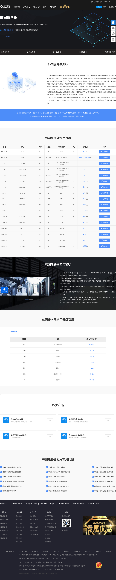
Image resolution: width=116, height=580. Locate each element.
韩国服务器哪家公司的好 (10, 491)
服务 (44, 7)
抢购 (50, 420)
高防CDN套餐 (34, 527)
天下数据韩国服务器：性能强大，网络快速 (15, 467)
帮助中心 (66, 551)
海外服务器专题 (32, 504)
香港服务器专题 (17, 504)
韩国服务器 (3, 527)
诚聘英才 (45, 551)
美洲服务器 (31, 52)
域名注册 (98, 551)
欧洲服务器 (57, 52)
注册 (99, 7)
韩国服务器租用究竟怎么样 (56, 476)
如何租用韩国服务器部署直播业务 (104, 476)
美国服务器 (3, 523)
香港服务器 (3, 516)
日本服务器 (3, 534)
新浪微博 (65, 530)
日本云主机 (19, 534)
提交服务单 (112, 7)
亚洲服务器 (5, 52)
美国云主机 (19, 519)
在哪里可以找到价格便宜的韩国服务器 (59, 491)
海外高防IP (33, 516)
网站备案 (77, 551)
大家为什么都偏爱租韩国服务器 (103, 467)
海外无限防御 (34, 519)
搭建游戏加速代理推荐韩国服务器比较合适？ (16, 472)
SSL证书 (32, 523)
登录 (104, 7)
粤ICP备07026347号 (59, 558)
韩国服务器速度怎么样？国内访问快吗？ (60, 486)
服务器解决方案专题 (49, 504)
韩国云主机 (19, 523)
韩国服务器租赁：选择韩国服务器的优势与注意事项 (64, 481)
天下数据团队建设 (50, 527)
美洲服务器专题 (93, 504)
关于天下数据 (49, 516)
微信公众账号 (66, 516)
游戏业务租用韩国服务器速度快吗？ (13, 481)
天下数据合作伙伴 (50, 523)
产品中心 (26, 7)
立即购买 (7, 36)
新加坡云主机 (20, 527)
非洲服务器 (83, 52)
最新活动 (16, 7)
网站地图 (108, 551)
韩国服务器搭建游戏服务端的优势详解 (14, 486)
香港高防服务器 (4, 519)
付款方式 (48, 542)
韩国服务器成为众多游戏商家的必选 (105, 491)
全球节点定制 (34, 531)
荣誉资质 (48, 538)
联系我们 (35, 551)
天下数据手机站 (9, 551)
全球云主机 (19, 542)
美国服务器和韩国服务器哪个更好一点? (14, 476)
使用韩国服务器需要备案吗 (56, 467)
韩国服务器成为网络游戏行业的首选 (59, 472)
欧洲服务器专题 (79, 504)
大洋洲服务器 (110, 52)
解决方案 (36, 7)
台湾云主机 (19, 531)
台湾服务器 (3, 538)
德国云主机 (19, 538)
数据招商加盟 (49, 519)
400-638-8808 (107, 2)
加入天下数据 (49, 531)
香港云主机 (19, 516)
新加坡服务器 (4, 531)
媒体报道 (48, 534)
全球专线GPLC (34, 534)
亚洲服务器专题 (65, 504)
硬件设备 (52, 7)
